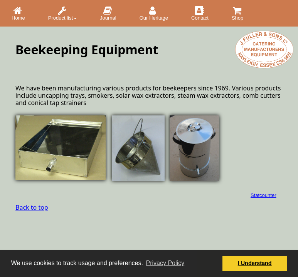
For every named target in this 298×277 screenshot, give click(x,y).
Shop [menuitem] (238, 13)
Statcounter (263, 195)
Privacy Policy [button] (165, 263)
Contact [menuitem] (200, 13)
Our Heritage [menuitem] (154, 13)
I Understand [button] (255, 263)
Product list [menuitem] (62, 13)
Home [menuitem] (18, 13)
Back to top (31, 207)
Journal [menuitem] (108, 13)
